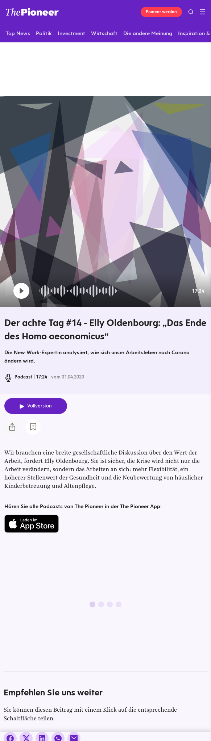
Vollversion (39, 406)
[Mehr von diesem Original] (53, 69)
